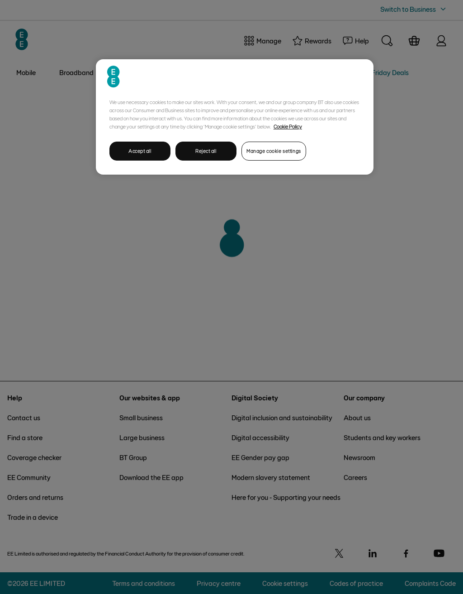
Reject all (206, 151)
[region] (234, 117)
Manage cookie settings (273, 151)
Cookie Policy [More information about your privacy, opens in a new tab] (288, 126)
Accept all (139, 151)
